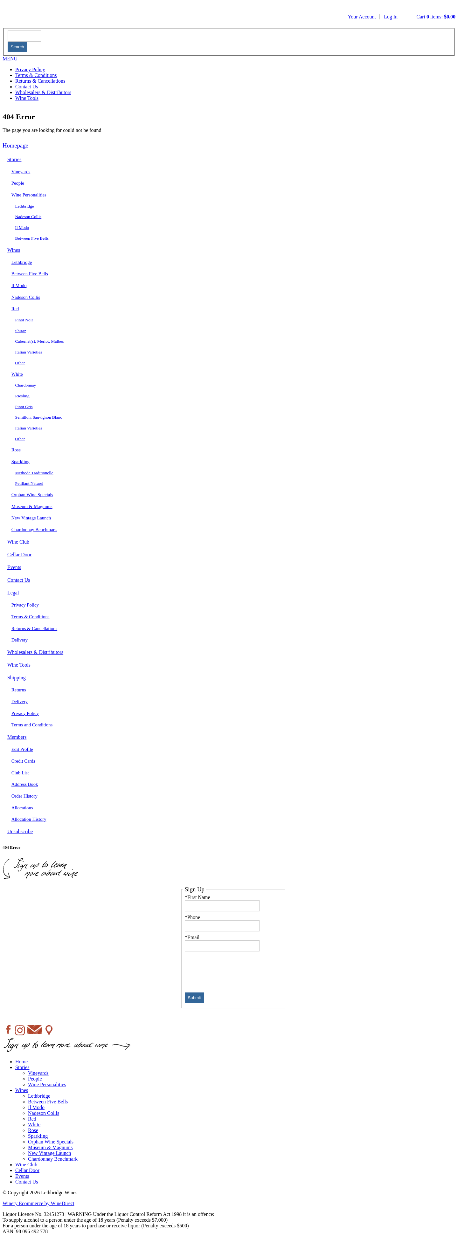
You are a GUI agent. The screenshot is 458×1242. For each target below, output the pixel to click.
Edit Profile (22, 749)
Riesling (22, 396)
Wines (13, 250)
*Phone (192, 917)
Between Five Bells (32, 238)
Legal (13, 592)
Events (14, 567)
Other (20, 362)
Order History (24, 796)
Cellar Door (19, 554)
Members (17, 737)
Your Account (362, 16)
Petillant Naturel (29, 483)
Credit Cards (23, 761)
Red (15, 308)
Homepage (15, 145)
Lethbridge (24, 206)
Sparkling (20, 461)
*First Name (197, 897)
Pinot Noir (24, 320)
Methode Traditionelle (34, 472)
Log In (391, 16)
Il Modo (22, 227)
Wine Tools (26, 98)
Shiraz (20, 330)
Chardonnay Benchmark (34, 529)
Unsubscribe (20, 831)
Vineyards (20, 171)
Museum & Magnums (31, 506)
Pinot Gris (24, 406)
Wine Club (18, 542)
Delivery (19, 639)
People (17, 183)
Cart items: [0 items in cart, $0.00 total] (435, 16)
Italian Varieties (28, 352)
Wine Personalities (28, 194)
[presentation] (233, 970)
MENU (10, 58)
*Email (192, 937)
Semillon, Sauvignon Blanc (38, 417)
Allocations (22, 807)
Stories (14, 159)
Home (21, 1061)
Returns (18, 689)
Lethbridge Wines (165, 15)
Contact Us (26, 86)
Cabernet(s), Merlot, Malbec (39, 341)
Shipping (16, 677)
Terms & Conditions (36, 75)
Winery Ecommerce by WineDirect (38, 1203)
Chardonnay (25, 385)
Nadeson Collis (28, 216)
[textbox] (24, 35)
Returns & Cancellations (40, 81)
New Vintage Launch (31, 517)
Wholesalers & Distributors (43, 92)
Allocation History (28, 819)
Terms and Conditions (32, 724)
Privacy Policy (30, 69)
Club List (20, 772)
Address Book (24, 784)
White (17, 374)
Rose (16, 449)
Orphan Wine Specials (32, 494)
